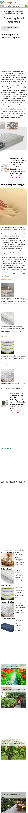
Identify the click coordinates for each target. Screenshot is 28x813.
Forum (6, 6)
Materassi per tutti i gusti (13, 184)
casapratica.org (10, 11)
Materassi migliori (6, 13)
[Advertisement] (14, 55)
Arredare (19, 11)
